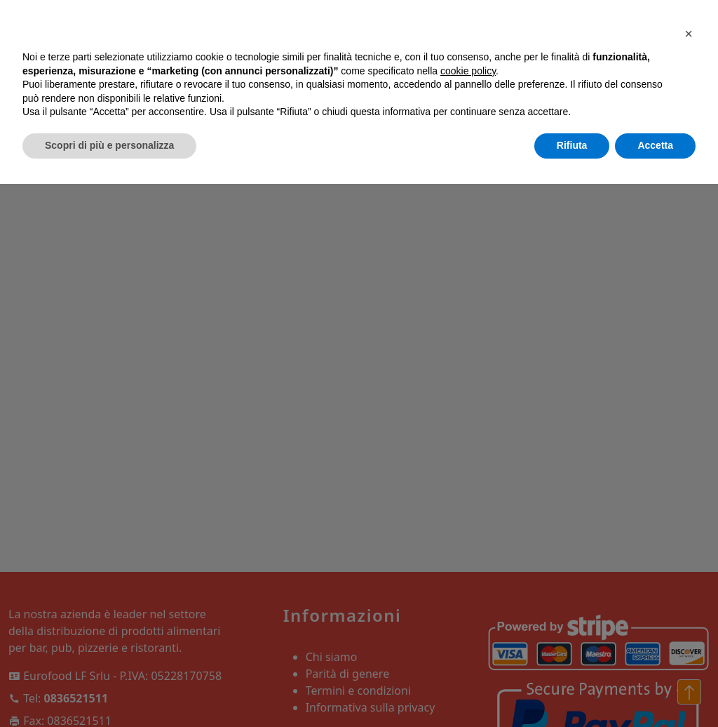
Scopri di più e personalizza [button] (109, 145)
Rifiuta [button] (572, 145)
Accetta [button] (655, 145)
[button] (688, 33)
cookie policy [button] (468, 70)
